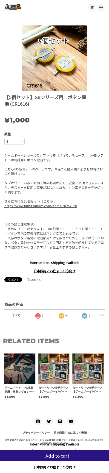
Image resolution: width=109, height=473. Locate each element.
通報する (36, 279)
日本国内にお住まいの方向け (54, 271)
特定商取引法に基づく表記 (70, 432)
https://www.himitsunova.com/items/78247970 (40, 205)
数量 (7, 134)
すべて (16, 315)
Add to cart (56, 455)
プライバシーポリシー (36, 432)
